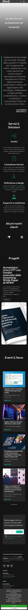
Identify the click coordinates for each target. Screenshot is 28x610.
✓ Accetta (14, 605)
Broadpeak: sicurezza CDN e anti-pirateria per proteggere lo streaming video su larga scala (13, 454)
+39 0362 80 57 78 (8, 577)
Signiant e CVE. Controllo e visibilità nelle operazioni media (13, 391)
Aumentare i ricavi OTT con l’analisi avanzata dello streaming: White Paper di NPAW (12, 275)
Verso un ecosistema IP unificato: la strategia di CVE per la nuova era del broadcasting (12, 488)
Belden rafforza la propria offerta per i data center (13, 423)
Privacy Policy (11, 538)
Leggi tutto (6, 299)
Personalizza (14, 608)
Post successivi (14, 504)
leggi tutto (7, 400)
